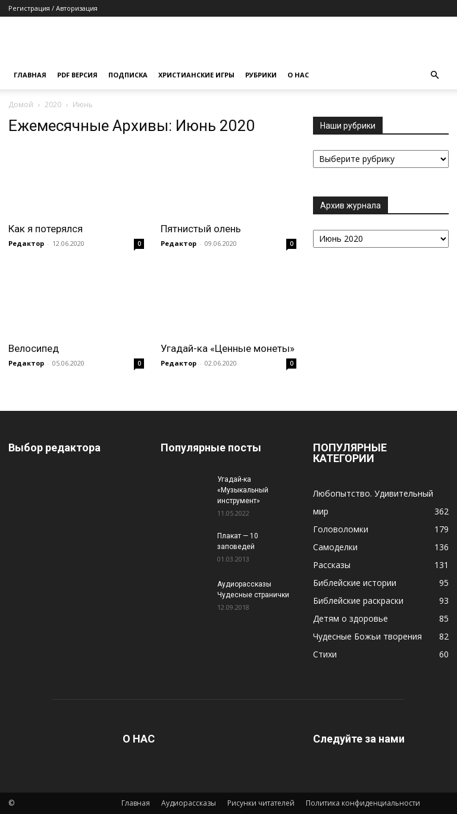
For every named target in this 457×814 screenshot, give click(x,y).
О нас (298, 74)
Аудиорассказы (188, 803)
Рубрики (261, 74)
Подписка (128, 74)
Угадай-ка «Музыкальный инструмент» (242, 490)
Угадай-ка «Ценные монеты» (228, 348)
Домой (20, 104)
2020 (53, 104)
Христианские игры (196, 74)
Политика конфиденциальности (363, 803)
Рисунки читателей (261, 803)
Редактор (26, 243)
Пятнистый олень (201, 229)
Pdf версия (77, 74)
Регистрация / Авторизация (53, 8)
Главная (30, 74)
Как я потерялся (45, 229)
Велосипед (33, 348)
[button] (434, 75)
